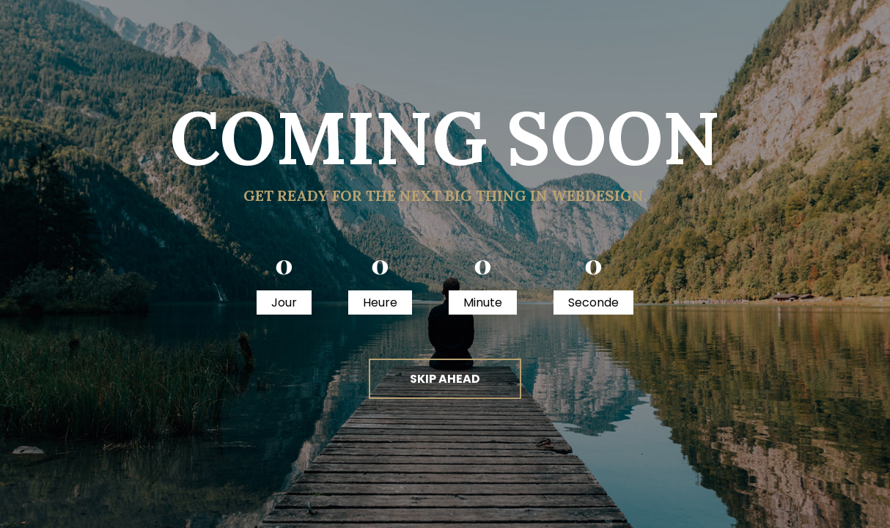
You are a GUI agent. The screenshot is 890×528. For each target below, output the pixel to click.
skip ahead (445, 378)
